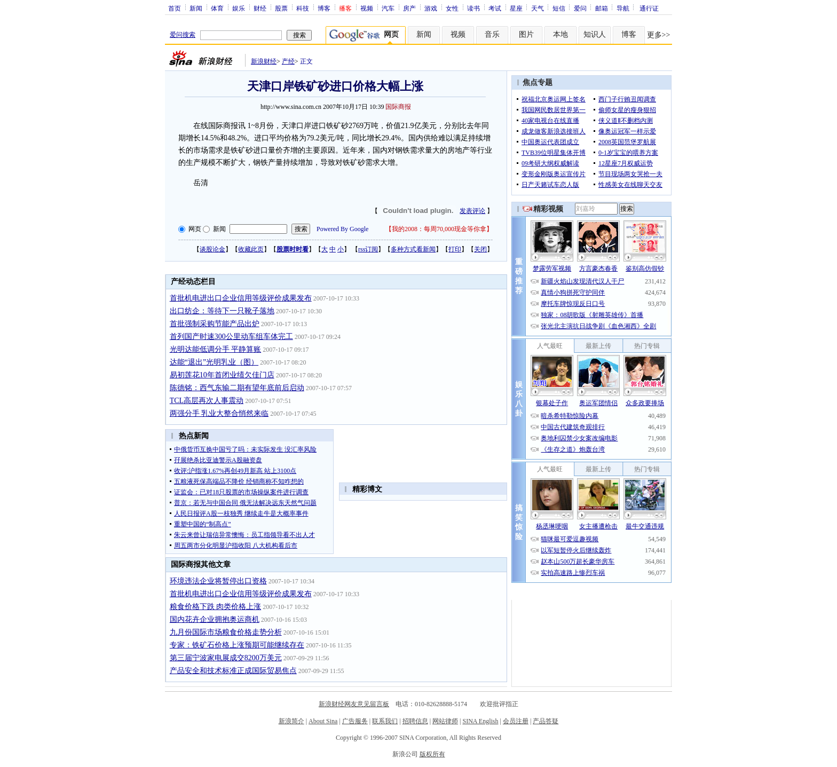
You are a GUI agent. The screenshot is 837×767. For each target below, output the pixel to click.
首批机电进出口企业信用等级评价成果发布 (241, 298)
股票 (281, 8)
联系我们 (385, 721)
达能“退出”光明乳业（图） (214, 362)
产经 (288, 61)
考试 (494, 8)
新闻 (195, 8)
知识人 (594, 34)
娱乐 (238, 8)
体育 (217, 8)
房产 (409, 8)
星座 (516, 8)
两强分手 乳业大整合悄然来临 (219, 413)
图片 (526, 34)
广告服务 (355, 721)
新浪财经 (264, 61)
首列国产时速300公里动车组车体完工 (231, 337)
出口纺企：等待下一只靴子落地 (222, 311)
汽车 (388, 8)
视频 (366, 8)
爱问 (580, 8)
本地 (560, 34)
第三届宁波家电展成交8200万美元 (226, 658)
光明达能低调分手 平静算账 (216, 349)
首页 (174, 8)
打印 (454, 249)
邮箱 (601, 8)
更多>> (658, 35)
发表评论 (472, 211)
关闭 (480, 249)
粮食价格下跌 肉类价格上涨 (216, 607)
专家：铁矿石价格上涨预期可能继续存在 (237, 645)
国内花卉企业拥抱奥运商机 (214, 619)
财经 (260, 8)
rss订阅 (368, 249)
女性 (452, 8)
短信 (558, 8)
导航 (623, 8)
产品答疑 (545, 721)
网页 (194, 229)
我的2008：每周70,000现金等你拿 (439, 229)
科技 (302, 8)
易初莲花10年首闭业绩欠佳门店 (222, 375)
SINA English (480, 721)
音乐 (492, 34)
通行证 (649, 8)
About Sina (323, 721)
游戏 (430, 8)
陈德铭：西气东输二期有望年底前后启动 (237, 388)
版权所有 (432, 754)
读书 (473, 8)
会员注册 (515, 721)
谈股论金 (212, 249)
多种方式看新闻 (413, 249)
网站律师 (445, 721)
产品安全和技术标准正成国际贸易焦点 (233, 671)
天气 (537, 8)
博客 (324, 8)
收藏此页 (251, 249)
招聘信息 (415, 721)
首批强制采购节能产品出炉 (214, 324)
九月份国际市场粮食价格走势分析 (226, 632)
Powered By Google (342, 229)
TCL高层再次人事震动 (206, 401)
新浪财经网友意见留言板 (354, 704)
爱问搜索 (182, 34)
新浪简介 (291, 721)
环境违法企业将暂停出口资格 (218, 581)
